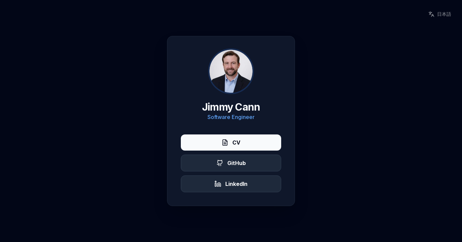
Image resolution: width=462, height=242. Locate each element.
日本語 (439, 14)
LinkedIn (231, 183)
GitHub (231, 163)
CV (231, 142)
